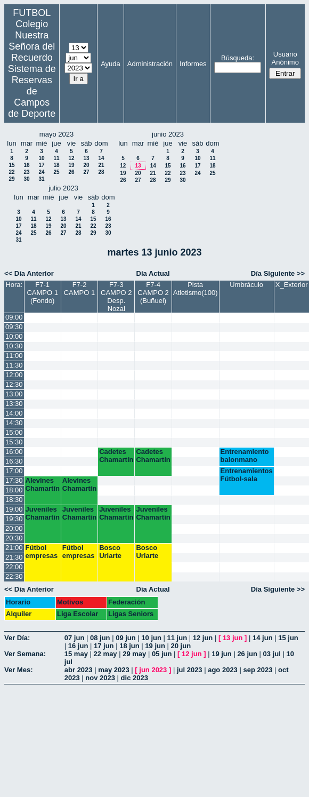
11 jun (177, 638)
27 (86, 172)
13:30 (14, 404)
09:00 (14, 317)
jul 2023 (189, 670)
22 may (105, 654)
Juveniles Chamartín (43, 513)
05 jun (162, 654)
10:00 (14, 336)
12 (71, 158)
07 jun (74, 638)
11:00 (14, 356)
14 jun (263, 638)
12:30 (14, 384)
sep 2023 (257, 670)
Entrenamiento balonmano (245, 456)
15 (11, 165)
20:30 (14, 538)
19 (71, 165)
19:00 (14, 509)
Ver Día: (17, 638)
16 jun (78, 646)
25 (56, 172)
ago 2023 (223, 670)
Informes (193, 64)
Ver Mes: (18, 670)
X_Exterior (291, 285)
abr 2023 (78, 670)
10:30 (14, 346)
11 (56, 158)
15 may (76, 654)
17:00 (14, 471)
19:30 (14, 519)
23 (26, 172)
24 (41, 172)
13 (86, 158)
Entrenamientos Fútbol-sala (247, 475)
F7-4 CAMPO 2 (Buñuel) (153, 293)
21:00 (14, 548)
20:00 (14, 528)
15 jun (288, 638)
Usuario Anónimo (285, 58)
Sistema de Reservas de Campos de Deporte (32, 91)
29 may (134, 654)
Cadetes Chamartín (116, 456)
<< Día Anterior (29, 273)
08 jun (100, 638)
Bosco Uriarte (110, 552)
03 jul (272, 654)
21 (101, 165)
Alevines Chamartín (43, 484)
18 (56, 165)
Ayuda (110, 64)
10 (41, 158)
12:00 (14, 375)
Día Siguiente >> (278, 273)
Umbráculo (246, 285)
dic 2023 (134, 678)
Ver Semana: (25, 654)
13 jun (233, 638)
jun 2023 (153, 670)
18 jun (129, 646)
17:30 (14, 480)
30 (26, 179)
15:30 (14, 442)
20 (86, 165)
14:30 (14, 423)
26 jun (247, 654)
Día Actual (153, 273)
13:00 (14, 394)
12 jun (203, 638)
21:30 (14, 557)
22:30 (14, 576)
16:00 (14, 452)
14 (101, 158)
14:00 (14, 413)
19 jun (155, 646)
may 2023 (113, 670)
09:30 (14, 327)
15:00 (14, 432)
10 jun (151, 638)
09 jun (126, 638)
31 (41, 179)
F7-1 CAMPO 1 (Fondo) (42, 293)
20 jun (181, 646)
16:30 (14, 461)
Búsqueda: (237, 58)
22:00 (14, 567)
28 (101, 172)
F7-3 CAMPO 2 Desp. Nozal (116, 297)
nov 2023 (100, 678)
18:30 (14, 500)
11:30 (14, 365)
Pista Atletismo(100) (195, 289)
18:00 (14, 490)
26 (71, 172)
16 (26, 165)
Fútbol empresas (42, 552)
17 (41, 165)
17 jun (104, 646)
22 (11, 172)
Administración (150, 64)
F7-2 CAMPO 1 (79, 289)
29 (11, 179)
